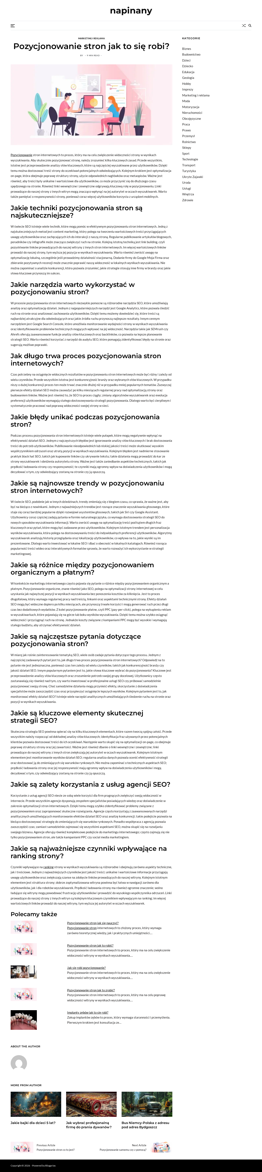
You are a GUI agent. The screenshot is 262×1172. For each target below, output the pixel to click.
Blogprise (50, 1165)
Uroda (186, 182)
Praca (186, 124)
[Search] (249, 25)
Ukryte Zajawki (192, 177)
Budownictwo (191, 54)
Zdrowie (187, 200)
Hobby (186, 83)
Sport (186, 153)
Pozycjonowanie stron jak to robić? (90, 945)
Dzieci (186, 60)
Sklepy (186, 147)
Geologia (188, 77)
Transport (188, 165)
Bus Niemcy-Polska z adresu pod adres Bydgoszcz (145, 1125)
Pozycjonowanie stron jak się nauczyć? (93, 923)
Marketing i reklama (91, 38)
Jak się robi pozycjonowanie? (86, 968)
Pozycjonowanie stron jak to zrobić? (91, 990)
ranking (48, 867)
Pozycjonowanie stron (82, 928)
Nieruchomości (192, 112)
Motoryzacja (190, 107)
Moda (186, 101)
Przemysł (188, 136)
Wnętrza (188, 194)
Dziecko (187, 66)
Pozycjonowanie (21, 155)
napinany (131, 10)
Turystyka (189, 171)
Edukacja (188, 72)
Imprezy (187, 89)
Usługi (186, 188)
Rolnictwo (189, 142)
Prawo (186, 130)
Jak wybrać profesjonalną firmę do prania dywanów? (89, 1125)
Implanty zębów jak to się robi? (87, 1012)
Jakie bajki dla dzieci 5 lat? (33, 1123)
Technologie (190, 159)
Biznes (186, 48)
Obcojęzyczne (191, 118)
